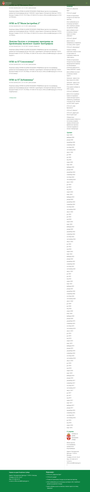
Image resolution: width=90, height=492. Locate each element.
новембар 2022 (71, 234)
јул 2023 (69, 214)
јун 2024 (69, 187)
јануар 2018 (70, 378)
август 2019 (70, 331)
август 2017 (70, 390)
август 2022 (70, 241)
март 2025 (69, 164)
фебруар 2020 (70, 316)
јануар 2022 (70, 259)
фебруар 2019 (70, 346)
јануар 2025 (70, 169)
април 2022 (70, 251)
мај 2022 (69, 249)
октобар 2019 (70, 326)
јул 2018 (69, 363)
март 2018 (69, 373)
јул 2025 (69, 154)
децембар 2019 (71, 321)
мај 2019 (69, 338)
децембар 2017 (71, 380)
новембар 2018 (71, 353)
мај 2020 (69, 308)
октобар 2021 (70, 266)
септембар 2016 (71, 417)
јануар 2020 (70, 318)
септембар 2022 (71, 239)
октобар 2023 (70, 207)
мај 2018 (69, 368)
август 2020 (70, 301)
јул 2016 (69, 420)
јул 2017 (69, 393)
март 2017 (69, 403)
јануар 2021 (70, 289)
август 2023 (70, 212)
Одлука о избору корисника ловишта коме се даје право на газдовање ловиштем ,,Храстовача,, (74, 53)
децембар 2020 (71, 291)
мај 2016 (69, 422)
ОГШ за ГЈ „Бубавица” (73, 91)
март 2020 (69, 313)
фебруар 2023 (70, 226)
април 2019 (70, 341)
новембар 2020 (71, 293)
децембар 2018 (71, 350)
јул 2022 (69, 244)
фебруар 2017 (70, 405)
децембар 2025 (71, 142)
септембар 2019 (71, 328)
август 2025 (70, 152)
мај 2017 (69, 398)
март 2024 (69, 194)
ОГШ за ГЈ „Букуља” (72, 110)
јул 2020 (69, 303)
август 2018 (70, 360)
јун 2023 (69, 217)
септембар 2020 (71, 298)
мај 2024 (69, 189)
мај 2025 (69, 159)
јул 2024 (69, 184)
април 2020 (70, 311)
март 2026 (69, 135)
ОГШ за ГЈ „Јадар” (71, 13)
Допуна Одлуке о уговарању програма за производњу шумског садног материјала (31, 42)
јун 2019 (69, 336)
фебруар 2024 (70, 197)
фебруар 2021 (70, 286)
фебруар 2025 (70, 167)
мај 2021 (69, 279)
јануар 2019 (70, 348)
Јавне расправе (32, 8)
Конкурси (31, 46)
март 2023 (69, 224)
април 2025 (70, 162)
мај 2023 (69, 219)
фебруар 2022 (70, 256)
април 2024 (70, 192)
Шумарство (36, 46)
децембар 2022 (71, 231)
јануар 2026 (70, 140)
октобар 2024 (70, 177)
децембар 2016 (71, 410)
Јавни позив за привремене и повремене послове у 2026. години (74, 42)
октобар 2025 (70, 147)
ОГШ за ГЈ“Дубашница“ (21, 79)
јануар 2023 (70, 229)
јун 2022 (69, 246)
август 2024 (70, 182)
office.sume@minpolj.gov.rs (21, 481)
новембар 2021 (71, 264)
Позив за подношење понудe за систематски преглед (73, 17)
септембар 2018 (71, 358)
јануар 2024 (70, 199)
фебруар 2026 (70, 137)
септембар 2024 (71, 179)
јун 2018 (69, 365)
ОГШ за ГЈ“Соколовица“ (21, 61)
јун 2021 (69, 276)
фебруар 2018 (70, 375)
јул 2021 (69, 274)
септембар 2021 (71, 269)
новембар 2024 (71, 174)
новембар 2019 (71, 323)
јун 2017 (69, 395)
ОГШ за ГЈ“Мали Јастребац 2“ (24, 23)
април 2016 (70, 425)
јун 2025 (69, 157)
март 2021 (69, 283)
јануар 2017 (70, 408)
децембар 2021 (71, 261)
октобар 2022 (70, 236)
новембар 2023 (71, 204)
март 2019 (69, 343)
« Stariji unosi (12, 97)
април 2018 (70, 370)
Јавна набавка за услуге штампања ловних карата (73, 73)
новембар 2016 (71, 413)
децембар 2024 (71, 172)
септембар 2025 (71, 150)
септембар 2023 (71, 209)
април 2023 (70, 221)
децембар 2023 (71, 202)
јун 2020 (69, 306)
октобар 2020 (70, 296)
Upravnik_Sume (17, 8)
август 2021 (70, 271)
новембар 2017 (71, 383)
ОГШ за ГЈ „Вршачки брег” (54, 474)
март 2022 (69, 254)
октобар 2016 (70, 415)
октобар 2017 (70, 385)
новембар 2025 (71, 145)
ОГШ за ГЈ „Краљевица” (73, 47)
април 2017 (70, 400)
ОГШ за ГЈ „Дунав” (72, 38)
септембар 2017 (71, 388)
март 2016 (69, 427)
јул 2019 (69, 333)
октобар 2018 (70, 355)
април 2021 (70, 281)
